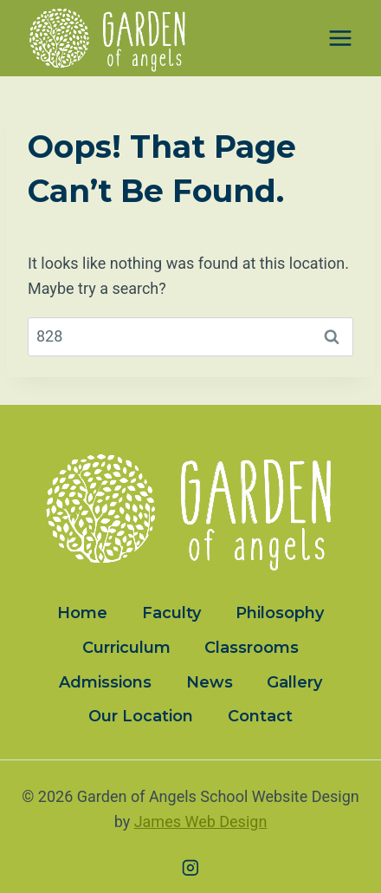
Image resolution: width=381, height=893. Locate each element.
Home (82, 612)
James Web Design (201, 821)
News (209, 682)
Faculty (171, 612)
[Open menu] (340, 38)
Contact (260, 716)
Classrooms (251, 647)
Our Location (140, 716)
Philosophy (280, 612)
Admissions (105, 682)
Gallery (294, 682)
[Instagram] (190, 868)
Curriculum (126, 647)
